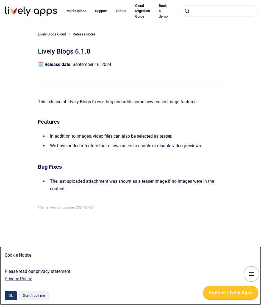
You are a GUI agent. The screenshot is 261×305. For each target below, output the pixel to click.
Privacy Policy (18, 278)
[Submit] (187, 11)
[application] (230, 294)
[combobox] (219, 11)
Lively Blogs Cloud (52, 34)
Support (101, 11)
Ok (11, 295)
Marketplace (76, 11)
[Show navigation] (251, 274)
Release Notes (84, 34)
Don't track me (34, 295)
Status (121, 11)
